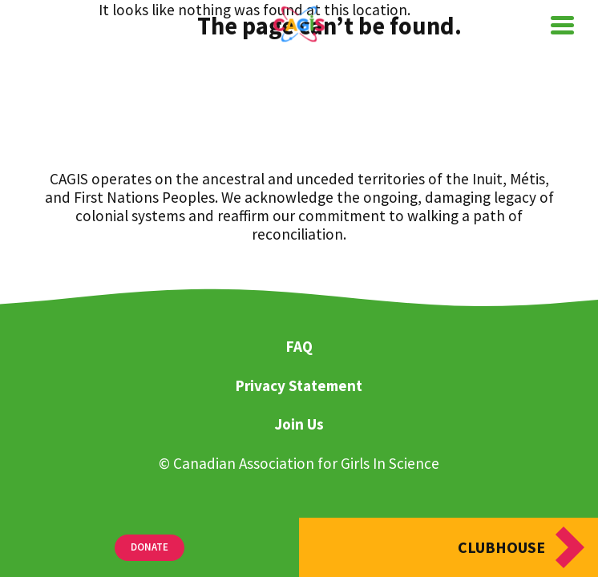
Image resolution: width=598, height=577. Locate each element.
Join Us (299, 425)
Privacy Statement (299, 386)
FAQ (299, 347)
